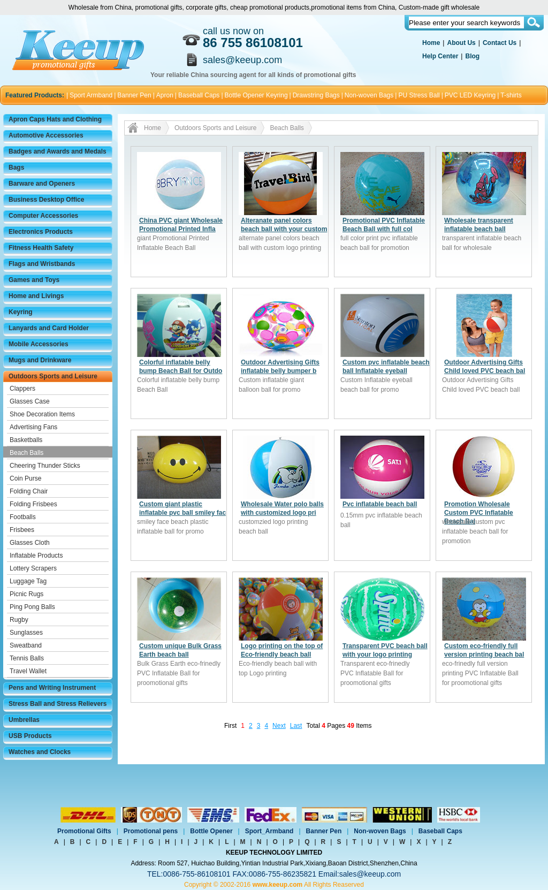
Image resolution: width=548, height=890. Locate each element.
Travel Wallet (28, 671)
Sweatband (26, 645)
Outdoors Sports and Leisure (53, 376)
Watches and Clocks (40, 752)
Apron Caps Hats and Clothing (55, 119)
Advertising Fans (33, 427)
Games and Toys (34, 280)
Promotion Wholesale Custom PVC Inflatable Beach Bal (478, 512)
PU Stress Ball (418, 95)
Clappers (22, 388)
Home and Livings (36, 296)
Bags (16, 167)
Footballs (23, 517)
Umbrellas (24, 720)
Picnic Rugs (26, 594)
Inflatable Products (36, 555)
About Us (461, 43)
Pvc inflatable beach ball (379, 504)
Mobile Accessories (38, 344)
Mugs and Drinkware (40, 360)
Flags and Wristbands (42, 264)
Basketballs (26, 440)
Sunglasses (26, 632)
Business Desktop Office (46, 199)
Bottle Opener (211, 831)
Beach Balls (26, 453)
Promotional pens (151, 831)
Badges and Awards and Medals (57, 151)
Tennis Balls (27, 658)
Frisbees (22, 530)
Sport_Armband (269, 831)
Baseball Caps (198, 95)
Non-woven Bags (369, 95)
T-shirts (510, 95)
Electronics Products (41, 231)
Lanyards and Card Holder (49, 328)
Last (296, 725)
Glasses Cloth (30, 542)
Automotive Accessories (46, 135)
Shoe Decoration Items (42, 414)
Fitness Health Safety (41, 248)
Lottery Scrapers (33, 568)
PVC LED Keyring (470, 95)
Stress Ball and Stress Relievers (57, 704)
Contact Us (499, 43)
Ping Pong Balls (32, 607)
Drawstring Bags (316, 95)
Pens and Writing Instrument (52, 687)
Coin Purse (25, 478)
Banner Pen (134, 95)
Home (431, 43)
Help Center (440, 56)
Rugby (19, 619)
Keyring (21, 312)
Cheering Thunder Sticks (45, 465)
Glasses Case (30, 401)
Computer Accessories (43, 215)
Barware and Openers (42, 183)
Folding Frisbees (33, 504)
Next (279, 725)
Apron (164, 95)
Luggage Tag (28, 581)
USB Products (30, 736)
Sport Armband (91, 95)
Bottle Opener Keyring (256, 95)
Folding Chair (29, 491)
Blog (472, 56)
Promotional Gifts (84, 831)
